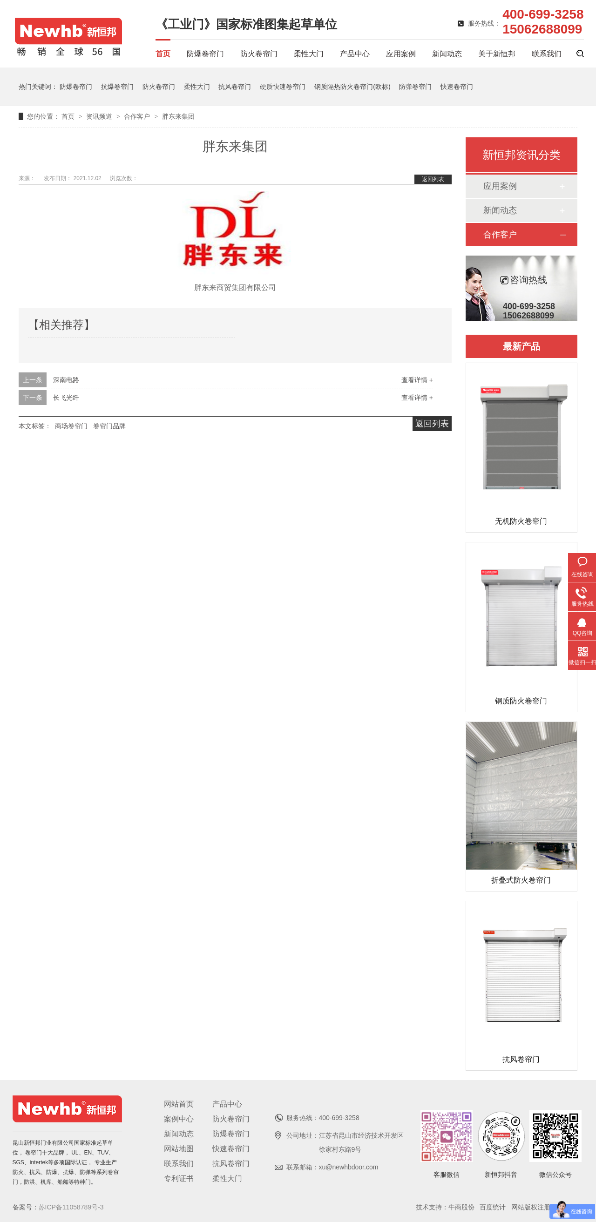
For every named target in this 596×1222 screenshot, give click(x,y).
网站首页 (179, 1104)
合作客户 (138, 116)
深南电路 (66, 380)
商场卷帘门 (71, 426)
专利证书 (179, 1178)
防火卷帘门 (259, 54)
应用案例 (401, 54)
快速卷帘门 (456, 86)
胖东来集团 (178, 116)
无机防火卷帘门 (521, 521)
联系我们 (547, 54)
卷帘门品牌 (109, 426)
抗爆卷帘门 (117, 86)
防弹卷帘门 (415, 86)
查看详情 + (417, 380)
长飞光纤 (66, 397)
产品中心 (355, 54)
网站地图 (179, 1149)
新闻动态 (447, 54)
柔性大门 (309, 54)
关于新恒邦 (496, 54)
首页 (163, 54)
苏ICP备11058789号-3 (71, 1207)
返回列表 (433, 179)
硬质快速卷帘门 (282, 86)
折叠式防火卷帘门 (521, 880)
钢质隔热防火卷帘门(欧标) (352, 86)
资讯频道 (100, 116)
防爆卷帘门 (205, 54)
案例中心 (179, 1119)
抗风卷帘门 (234, 86)
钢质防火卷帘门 (521, 701)
